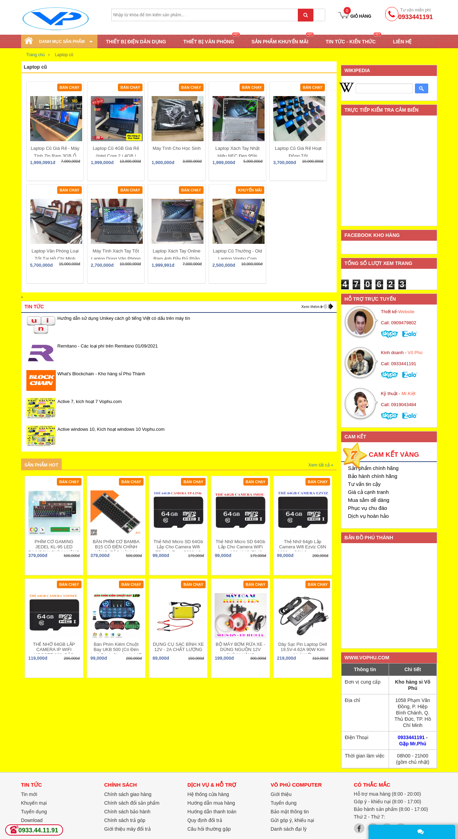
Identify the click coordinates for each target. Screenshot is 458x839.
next (331, 306)
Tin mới (29, 794)
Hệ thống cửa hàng (208, 794)
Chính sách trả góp (125, 820)
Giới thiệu (281, 794)
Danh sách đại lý (289, 829)
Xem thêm (310, 307)
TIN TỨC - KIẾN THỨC (350, 41)
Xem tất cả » (321, 465)
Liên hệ (402, 41)
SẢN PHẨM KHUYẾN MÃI (280, 41)
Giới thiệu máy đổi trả (127, 829)
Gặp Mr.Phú (412, 743)
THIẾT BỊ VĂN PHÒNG (208, 41)
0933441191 (411, 737)
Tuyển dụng (284, 803)
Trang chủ (35, 54)
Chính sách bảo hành (127, 811)
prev (325, 306)
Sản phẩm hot (42, 465)
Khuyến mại (34, 803)
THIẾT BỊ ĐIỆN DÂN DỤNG (136, 41)
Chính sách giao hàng (128, 794)
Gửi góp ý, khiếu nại (292, 820)
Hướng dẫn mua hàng (211, 803)
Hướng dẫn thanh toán (212, 811)
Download (32, 820)
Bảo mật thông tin (290, 811)
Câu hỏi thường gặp (209, 829)
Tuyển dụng (34, 811)
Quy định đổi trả (205, 820)
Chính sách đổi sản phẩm (131, 803)
